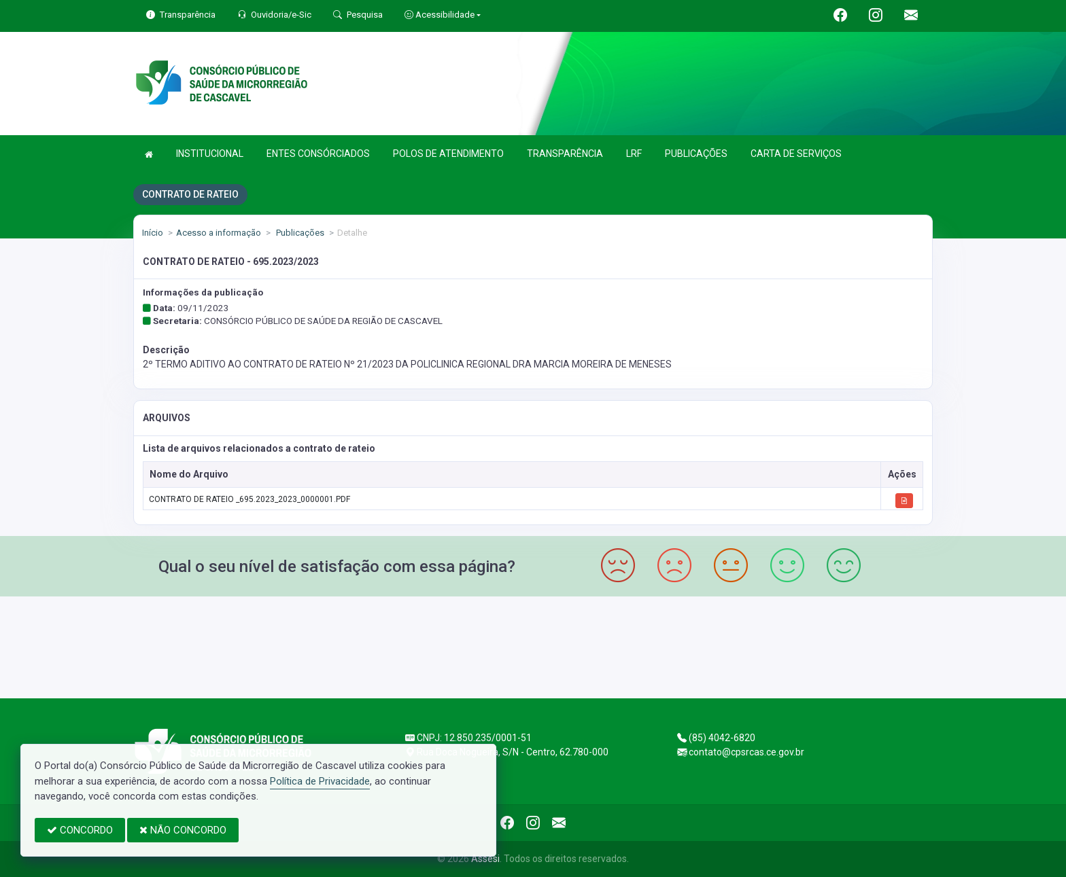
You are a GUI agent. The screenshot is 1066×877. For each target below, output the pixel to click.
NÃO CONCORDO (182, 830)
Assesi (485, 858)
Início (152, 233)
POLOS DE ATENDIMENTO (448, 153)
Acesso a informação (218, 233)
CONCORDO (80, 830)
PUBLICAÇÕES (696, 153)
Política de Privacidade (320, 781)
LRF (634, 153)
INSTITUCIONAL (209, 153)
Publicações (299, 233)
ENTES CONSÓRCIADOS (318, 153)
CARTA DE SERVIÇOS (796, 153)
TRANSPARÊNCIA (565, 153)
